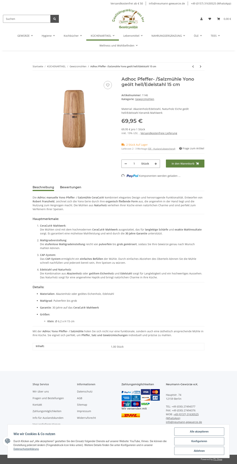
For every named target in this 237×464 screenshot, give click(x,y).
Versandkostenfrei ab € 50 (127, 3)
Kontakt (37, 404)
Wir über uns (41, 391)
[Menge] (134, 164)
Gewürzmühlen (144, 99)
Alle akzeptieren (199, 431)
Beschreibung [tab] (43, 187)
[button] (201, 18)
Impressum (84, 411)
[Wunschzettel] (210, 18)
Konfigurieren (199, 441)
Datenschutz (85, 391)
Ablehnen (199, 450)
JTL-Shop (217, 459)
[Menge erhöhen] (156, 164)
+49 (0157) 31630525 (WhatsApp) (211, 3)
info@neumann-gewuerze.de (167, 3)
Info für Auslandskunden (48, 418)
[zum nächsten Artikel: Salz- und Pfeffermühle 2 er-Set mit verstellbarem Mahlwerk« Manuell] (200, 66)
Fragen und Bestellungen (48, 398)
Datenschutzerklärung (26, 449)
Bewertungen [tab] (70, 187)
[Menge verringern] (126, 164)
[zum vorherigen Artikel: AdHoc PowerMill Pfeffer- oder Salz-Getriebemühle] (193, 66)
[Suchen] (27, 19)
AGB (79, 398)
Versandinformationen (47, 424)
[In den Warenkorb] (185, 164)
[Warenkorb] (224, 18)
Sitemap (82, 404)
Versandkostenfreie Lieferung (159, 133)
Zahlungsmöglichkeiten (47, 411)
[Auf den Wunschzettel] (108, 85)
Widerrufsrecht (86, 418)
